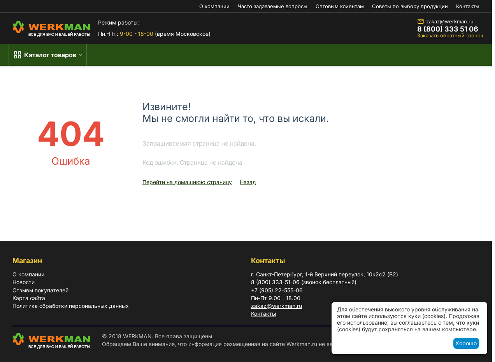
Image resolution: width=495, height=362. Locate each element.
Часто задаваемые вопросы (272, 6)
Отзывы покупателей (40, 290)
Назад (248, 182)
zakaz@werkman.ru (445, 21)
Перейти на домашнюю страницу (187, 182)
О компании (214, 6)
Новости (23, 282)
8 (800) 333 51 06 (447, 29)
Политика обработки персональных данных (70, 305)
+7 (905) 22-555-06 (277, 290)
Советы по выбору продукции (410, 6)
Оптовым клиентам (340, 6)
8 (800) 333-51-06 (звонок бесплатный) (303, 282)
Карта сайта (28, 298)
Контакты (467, 6)
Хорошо (466, 343)
